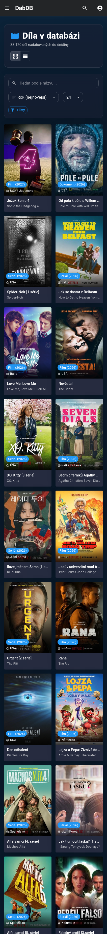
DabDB (24, 8)
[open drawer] (7, 8)
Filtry (17, 110)
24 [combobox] (68, 97)
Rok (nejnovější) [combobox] (32, 97)
